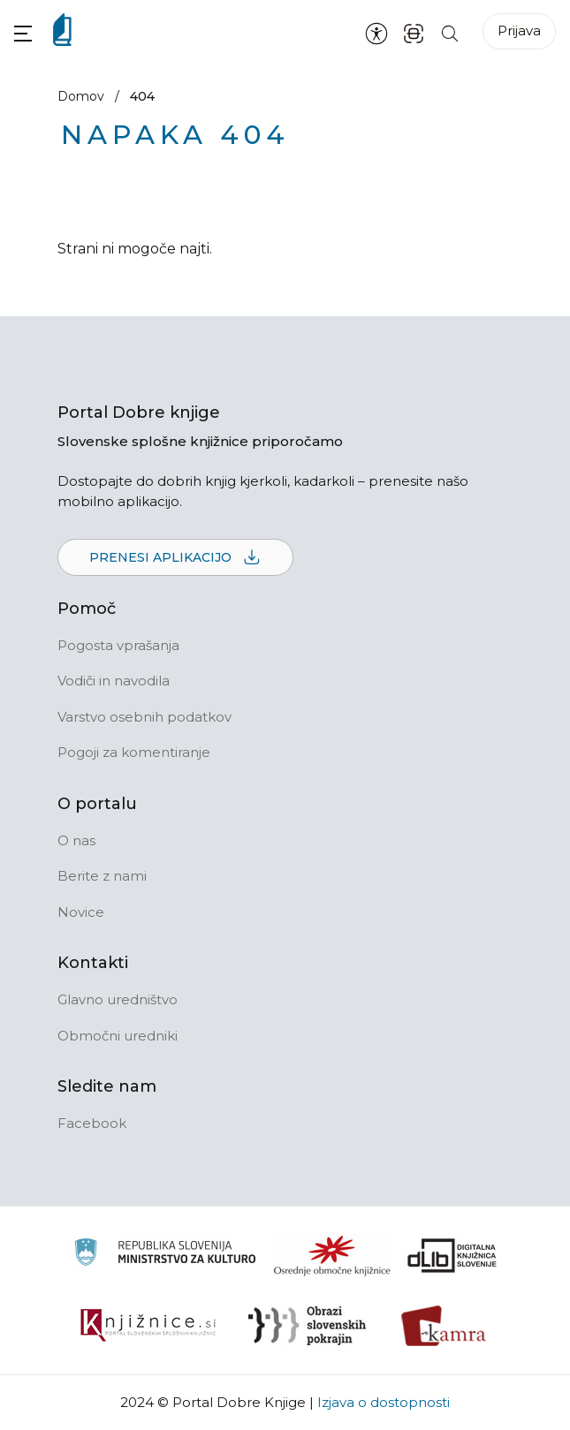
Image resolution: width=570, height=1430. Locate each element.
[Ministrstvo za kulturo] (165, 1255)
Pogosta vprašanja (118, 645)
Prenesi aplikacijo (175, 558)
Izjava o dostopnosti (383, 1402)
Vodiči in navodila (113, 680)
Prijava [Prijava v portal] (519, 30)
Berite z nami (102, 875)
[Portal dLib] (452, 1255)
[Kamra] (444, 1326)
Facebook (91, 1123)
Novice (80, 912)
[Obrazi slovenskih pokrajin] (307, 1326)
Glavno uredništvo (117, 999)
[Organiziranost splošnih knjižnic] (332, 1255)
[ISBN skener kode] (413, 32)
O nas (76, 840)
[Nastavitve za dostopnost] (376, 32)
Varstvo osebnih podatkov (144, 716)
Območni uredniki (117, 1035)
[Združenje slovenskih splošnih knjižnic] (148, 1325)
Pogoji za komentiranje (133, 752)
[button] (23, 33)
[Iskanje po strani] (449, 32)
